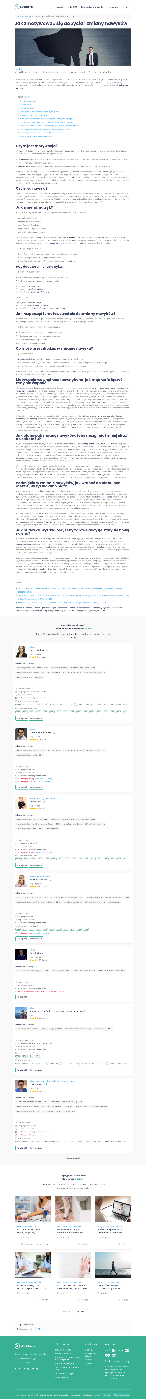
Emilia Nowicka (37, 649)
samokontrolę (65, 243)
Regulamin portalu (63, 1350)
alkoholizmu (73, 82)
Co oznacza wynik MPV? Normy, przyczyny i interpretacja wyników (29, 1231)
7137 (45, 1299)
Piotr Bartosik (36, 952)
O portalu (89, 1350)
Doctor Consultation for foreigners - (32, 897)
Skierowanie (112, 7)
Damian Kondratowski (41, 732)
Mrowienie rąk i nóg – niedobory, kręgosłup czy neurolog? (70, 1231)
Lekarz (32, 647)
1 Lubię (25, 1244)
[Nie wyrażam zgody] (143, 1395)
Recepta (59, 7)
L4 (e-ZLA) (72, 7)
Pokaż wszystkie (52, 828)
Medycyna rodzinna (32, 1226)
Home (18, 16)
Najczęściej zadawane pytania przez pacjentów (68, 1359)
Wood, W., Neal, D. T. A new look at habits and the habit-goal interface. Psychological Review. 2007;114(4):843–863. (63, 602)
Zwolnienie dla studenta (92, 7)
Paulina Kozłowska (39, 879)
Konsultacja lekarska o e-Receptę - (32, 667)
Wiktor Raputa (37, 1083)
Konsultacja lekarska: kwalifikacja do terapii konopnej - (88, 1028)
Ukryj (30, 97)
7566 (85, 1299)
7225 (85, 1244)
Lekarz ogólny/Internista (46, 798)
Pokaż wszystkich (73, 1157)
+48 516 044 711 (23, 1363)
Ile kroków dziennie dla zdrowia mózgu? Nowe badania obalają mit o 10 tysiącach (110, 1287)
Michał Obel (35, 801)
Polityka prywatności (64, 1354)
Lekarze (126, 7)
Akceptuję (106, 1395)
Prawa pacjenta (61, 1378)
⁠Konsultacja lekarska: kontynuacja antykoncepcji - (38, 1111)
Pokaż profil (22, 718)
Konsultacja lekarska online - (29, 677)
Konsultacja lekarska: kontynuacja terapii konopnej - (39, 1028)
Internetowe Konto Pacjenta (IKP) (67, 1369)
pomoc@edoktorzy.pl (25, 1359)
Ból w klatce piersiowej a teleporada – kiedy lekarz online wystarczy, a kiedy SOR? (113, 1231)
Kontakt (88, 1360)
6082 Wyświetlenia (39, 1244)
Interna (20, 1226)
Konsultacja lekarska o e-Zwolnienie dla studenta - (38, 672)
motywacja (28, 1326)
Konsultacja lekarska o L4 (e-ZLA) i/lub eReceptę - (84, 672)
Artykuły (28, 16)
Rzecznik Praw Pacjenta (65, 1364)
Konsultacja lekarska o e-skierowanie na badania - (73, 667)
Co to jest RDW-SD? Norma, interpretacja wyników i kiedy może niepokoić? (72, 1287)
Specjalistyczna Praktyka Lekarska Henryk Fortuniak (56, 1010)
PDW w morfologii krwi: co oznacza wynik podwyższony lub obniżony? (31, 1287)
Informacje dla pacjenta (65, 1374)
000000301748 (111, 1379)
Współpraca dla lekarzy (92, 1355)
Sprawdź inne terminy (43, 778)
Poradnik (78, 1226)
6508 (125, 1299)
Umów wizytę (36, 718)
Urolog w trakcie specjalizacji (63, 1081)
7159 (125, 1244)
